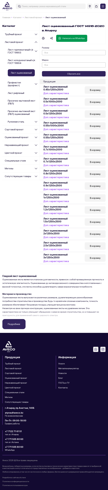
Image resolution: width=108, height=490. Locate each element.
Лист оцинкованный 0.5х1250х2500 (55, 112)
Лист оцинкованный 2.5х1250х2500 (55, 244)
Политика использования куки (15, 485)
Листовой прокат (33, 17)
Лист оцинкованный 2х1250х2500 (55, 232)
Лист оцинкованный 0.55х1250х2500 (55, 136)
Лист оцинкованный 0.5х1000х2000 (55, 100)
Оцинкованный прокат (17, 137)
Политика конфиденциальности (15, 481)
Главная (6, 17)
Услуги (61, 363)
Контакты (63, 387)
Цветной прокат (13, 152)
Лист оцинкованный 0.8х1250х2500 (55, 172)
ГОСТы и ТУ (63, 383)
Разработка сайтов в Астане (14, 478)
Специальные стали (15, 160)
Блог (60, 378)
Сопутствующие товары (18, 176)
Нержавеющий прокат (17, 145)
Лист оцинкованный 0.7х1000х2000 (55, 148)
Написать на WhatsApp (72, 38)
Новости (62, 373)
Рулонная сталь (16, 121)
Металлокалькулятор (68, 368)
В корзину (95, 90)
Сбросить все (73, 74)
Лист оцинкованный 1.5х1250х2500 (55, 220)
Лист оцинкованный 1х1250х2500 (55, 196)
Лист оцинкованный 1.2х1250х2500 (55, 208)
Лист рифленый (16, 93)
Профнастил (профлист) (14, 84)
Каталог (17, 17)
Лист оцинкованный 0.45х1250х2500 (55, 88)
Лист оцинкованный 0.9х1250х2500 (55, 184)
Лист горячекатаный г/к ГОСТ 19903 (20, 51)
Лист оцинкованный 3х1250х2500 (55, 256)
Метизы (9, 168)
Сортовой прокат (14, 129)
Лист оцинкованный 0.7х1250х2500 (55, 160)
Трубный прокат (13, 34)
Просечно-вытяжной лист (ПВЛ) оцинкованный (21, 112)
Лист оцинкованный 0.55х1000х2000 (55, 124)
